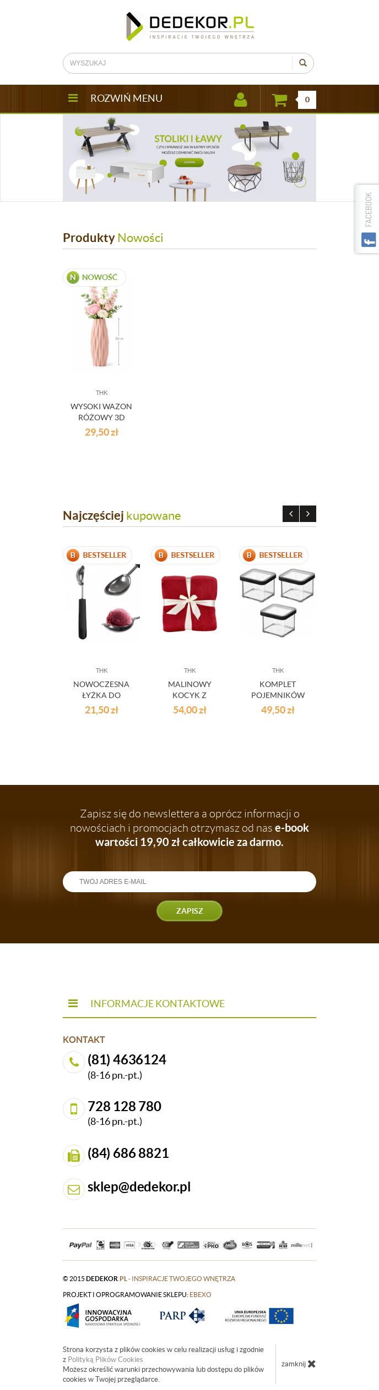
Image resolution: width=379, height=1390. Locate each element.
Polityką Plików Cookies (105, 1359)
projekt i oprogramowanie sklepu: (137, 1294)
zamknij (298, 1363)
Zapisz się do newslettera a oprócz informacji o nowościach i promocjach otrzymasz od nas (189, 827)
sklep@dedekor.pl (139, 1186)
